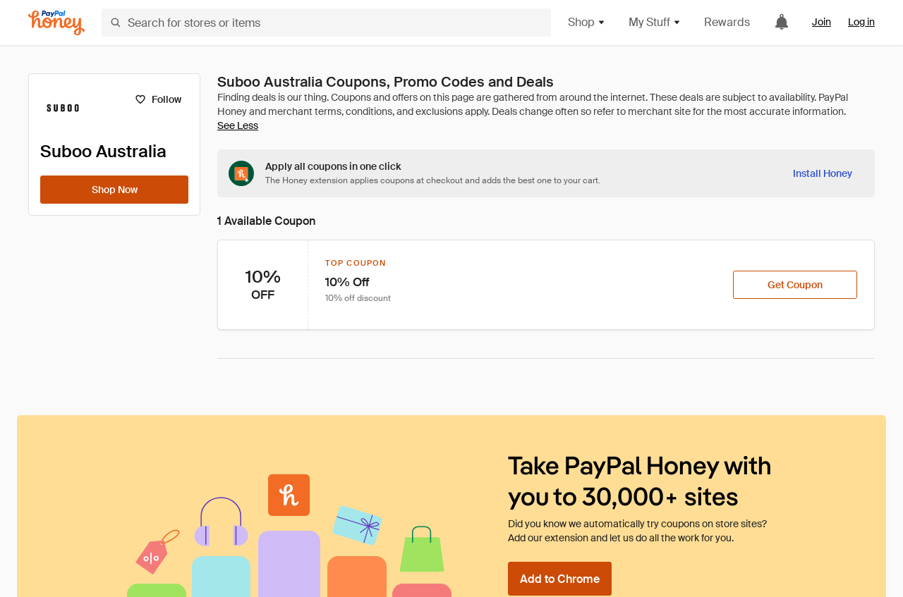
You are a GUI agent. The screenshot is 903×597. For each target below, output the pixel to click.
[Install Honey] (822, 173)
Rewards (727, 22)
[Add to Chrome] (560, 579)
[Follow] (157, 99)
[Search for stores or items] (326, 22)
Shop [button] (587, 22)
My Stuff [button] (655, 22)
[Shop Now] (114, 190)
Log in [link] (861, 22)
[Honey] (56, 23)
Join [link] (821, 22)
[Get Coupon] (795, 285)
